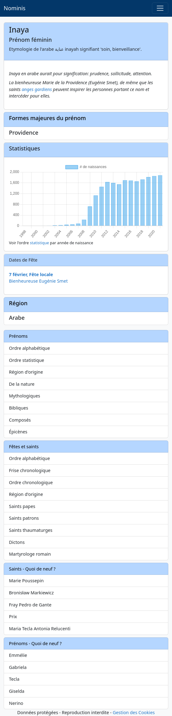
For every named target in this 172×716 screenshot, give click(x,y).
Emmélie (18, 655)
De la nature (22, 384)
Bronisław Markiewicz (31, 593)
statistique (39, 242)
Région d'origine (26, 372)
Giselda (16, 691)
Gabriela (18, 667)
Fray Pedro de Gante (30, 605)
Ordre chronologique (31, 482)
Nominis (14, 8)
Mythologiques (24, 396)
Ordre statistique (26, 360)
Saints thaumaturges (30, 530)
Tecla (14, 679)
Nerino (16, 703)
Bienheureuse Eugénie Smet (38, 281)
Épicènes (18, 432)
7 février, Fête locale (31, 274)
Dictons (17, 542)
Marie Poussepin (26, 581)
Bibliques (18, 408)
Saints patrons (24, 518)
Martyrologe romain (30, 554)
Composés (20, 420)
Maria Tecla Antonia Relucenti (39, 628)
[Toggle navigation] (160, 8)
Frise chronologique (29, 470)
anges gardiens (37, 89)
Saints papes (22, 506)
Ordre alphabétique (29, 348)
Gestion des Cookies (134, 712)
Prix (13, 616)
